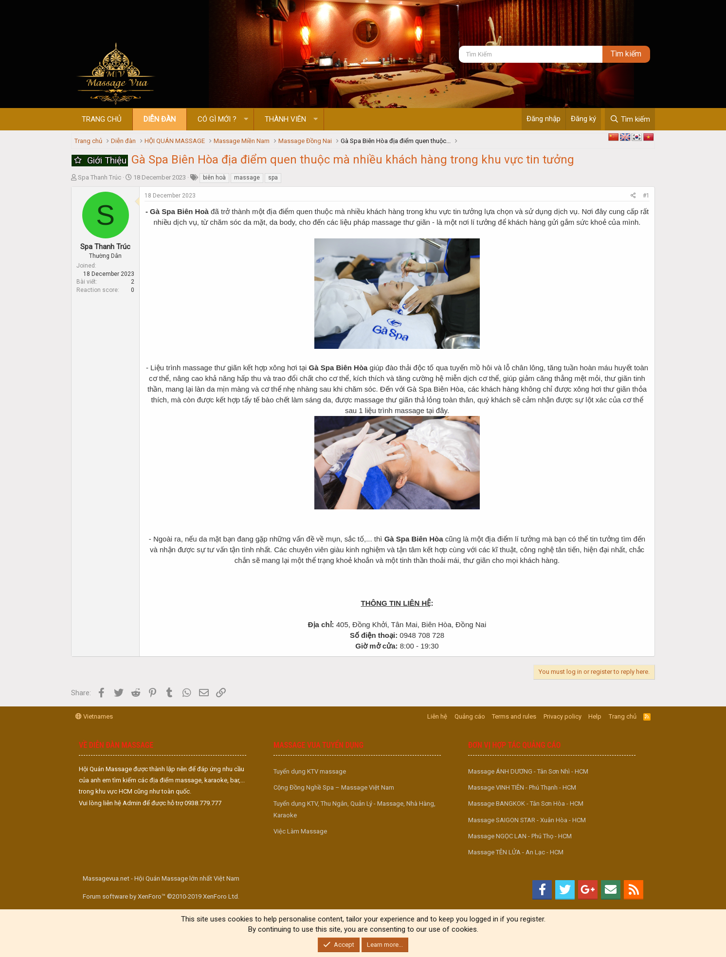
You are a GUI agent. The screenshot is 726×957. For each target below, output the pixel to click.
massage (247, 177)
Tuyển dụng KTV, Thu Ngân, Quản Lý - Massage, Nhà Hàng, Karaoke (354, 809)
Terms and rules (514, 716)
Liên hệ (437, 716)
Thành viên (285, 119)
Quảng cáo (469, 716)
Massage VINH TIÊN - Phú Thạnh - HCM (522, 787)
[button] (246, 119)
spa (273, 177)
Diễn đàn (160, 119)
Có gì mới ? (217, 119)
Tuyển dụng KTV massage (309, 771)
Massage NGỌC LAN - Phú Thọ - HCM (520, 836)
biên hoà (214, 177)
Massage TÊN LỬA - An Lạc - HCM (515, 852)
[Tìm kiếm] (530, 54)
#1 (646, 195)
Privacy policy (562, 716)
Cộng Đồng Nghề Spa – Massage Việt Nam (333, 787)
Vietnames (94, 716)
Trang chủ (102, 119)
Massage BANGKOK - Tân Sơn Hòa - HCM (525, 803)
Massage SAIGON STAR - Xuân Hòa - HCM (527, 820)
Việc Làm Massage (300, 831)
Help (594, 716)
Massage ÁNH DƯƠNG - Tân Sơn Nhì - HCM (528, 771)
